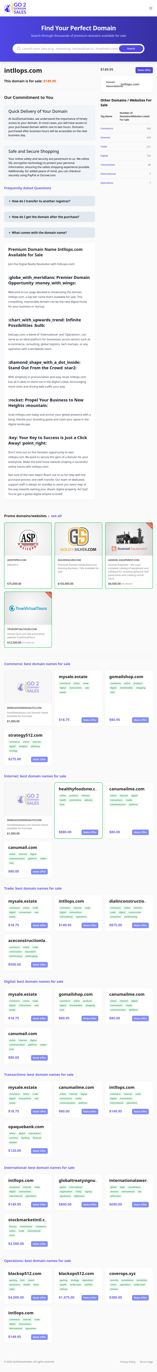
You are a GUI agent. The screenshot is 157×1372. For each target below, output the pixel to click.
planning (35, 746)
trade (85, 683)
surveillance (127, 1280)
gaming (13, 1280)
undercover (75, 1284)
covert (31, 1280)
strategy (13, 750)
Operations (106, 182)
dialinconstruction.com (133, 901)
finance (12, 1226)
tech (22, 1280)
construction (135, 912)
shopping (140, 687)
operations (81, 916)
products (138, 683)
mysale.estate (73, 676)
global (63, 1187)
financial (37, 1137)
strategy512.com (25, 735)
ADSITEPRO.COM (16, 560)
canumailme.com (126, 789)
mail (112, 692)
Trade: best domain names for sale (33, 888)
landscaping (31, 956)
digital (63, 687)
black (36, 1284)
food (62, 804)
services (114, 1191)
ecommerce (75, 800)
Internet (105, 137)
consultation (134, 1187)
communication (118, 804)
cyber (12, 1289)
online (77, 683)
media (129, 800)
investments (26, 1226)
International (108, 173)
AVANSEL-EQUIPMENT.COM (123, 560)
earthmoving (130, 916)
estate (63, 692)
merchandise (126, 687)
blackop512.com (24, 1273)
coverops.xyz (122, 1273)
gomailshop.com (126, 676)
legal (122, 1187)
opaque (13, 1142)
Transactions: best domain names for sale (39, 1074)
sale (87, 687)
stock (11, 1235)
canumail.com (22, 847)
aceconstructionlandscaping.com (42, 940)
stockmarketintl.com (29, 1219)
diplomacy (79, 1196)
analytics (23, 746)
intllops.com (23, 70)
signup (88, 1191)
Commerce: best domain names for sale (37, 664)
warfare (88, 1284)
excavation (115, 916)
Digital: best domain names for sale (33, 981)
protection (142, 1280)
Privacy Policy (128, 1361)
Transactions (107, 164)
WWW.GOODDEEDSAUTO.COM (24, 707)
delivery (88, 800)
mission (114, 1289)
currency (13, 1137)
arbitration (115, 1196)
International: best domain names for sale (39, 1167)
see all (56, 516)
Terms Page (146, 1361)
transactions (75, 687)
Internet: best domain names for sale (35, 776)
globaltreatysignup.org (82, 1180)
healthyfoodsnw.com (80, 789)
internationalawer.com (132, 1180)
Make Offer (144, 70)
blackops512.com (76, 1273)
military (63, 1289)
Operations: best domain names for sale (37, 1260)
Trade (103, 146)
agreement (65, 1196)
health (63, 800)
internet (37, 741)
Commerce (106, 128)
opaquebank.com (26, 1126)
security (114, 1280)
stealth (26, 1284)
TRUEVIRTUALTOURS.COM (22, 629)
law (139, 1191)
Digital (104, 155)
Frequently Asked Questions (27, 188)
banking (25, 1137)
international (66, 916)
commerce (65, 683)
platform (133, 804)
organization (66, 1191)
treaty (79, 1191)
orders (43, 858)
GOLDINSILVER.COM (69, 560)
